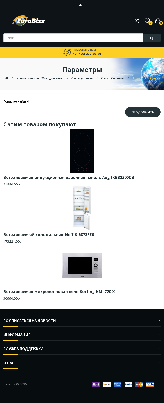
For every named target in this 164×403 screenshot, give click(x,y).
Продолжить (143, 112)
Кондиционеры (82, 78)
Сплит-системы (112, 78)
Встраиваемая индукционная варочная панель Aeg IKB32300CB (68, 177)
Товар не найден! (145, 78)
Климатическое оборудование (39, 78)
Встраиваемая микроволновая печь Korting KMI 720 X (59, 291)
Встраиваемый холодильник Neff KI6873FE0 (48, 234)
